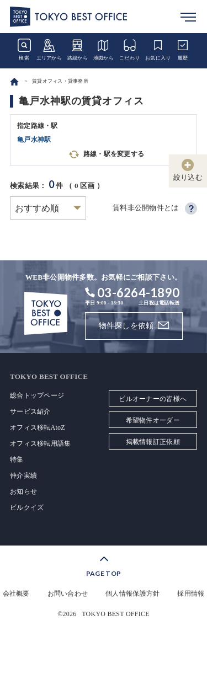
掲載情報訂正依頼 (153, 442)
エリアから (49, 50)
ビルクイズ (27, 507)
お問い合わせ (67, 593)
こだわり (129, 50)
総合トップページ (37, 395)
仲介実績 (23, 475)
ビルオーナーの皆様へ (153, 399)
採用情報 (190, 593)
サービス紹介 (30, 411)
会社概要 (16, 593)
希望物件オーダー (153, 420)
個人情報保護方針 (132, 593)
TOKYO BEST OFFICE (116, 614)
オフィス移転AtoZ (37, 427)
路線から (77, 50)
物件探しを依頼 (126, 326)
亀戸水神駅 (34, 139)
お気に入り (158, 50)
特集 (17, 459)
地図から (103, 50)
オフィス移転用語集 (40, 443)
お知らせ (23, 491)
